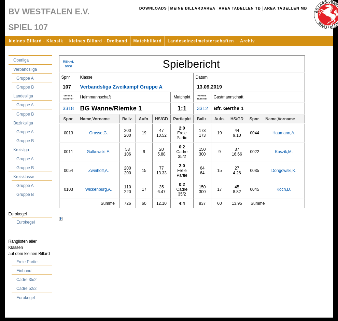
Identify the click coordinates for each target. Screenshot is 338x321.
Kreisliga (21, 149)
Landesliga (23, 96)
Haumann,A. (283, 133)
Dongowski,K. (283, 170)
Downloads (153, 8)
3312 (202, 108)
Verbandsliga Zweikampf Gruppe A (121, 87)
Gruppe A (25, 78)
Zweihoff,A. (98, 170)
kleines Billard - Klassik (36, 41)
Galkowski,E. (98, 151)
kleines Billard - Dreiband (98, 41)
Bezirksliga (23, 123)
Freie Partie (27, 261)
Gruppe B (25, 87)
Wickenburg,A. (98, 189)
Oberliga (21, 60)
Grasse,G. (98, 133)
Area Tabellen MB (285, 8)
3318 (68, 108)
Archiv (247, 41)
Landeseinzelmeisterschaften (201, 41)
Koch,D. (284, 189)
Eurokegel (25, 222)
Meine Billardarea (192, 8)
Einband (23, 270)
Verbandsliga (25, 69)
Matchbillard (147, 41)
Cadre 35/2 (26, 279)
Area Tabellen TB (240, 8)
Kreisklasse (23, 176)
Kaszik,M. (284, 151)
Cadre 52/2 (26, 288)
